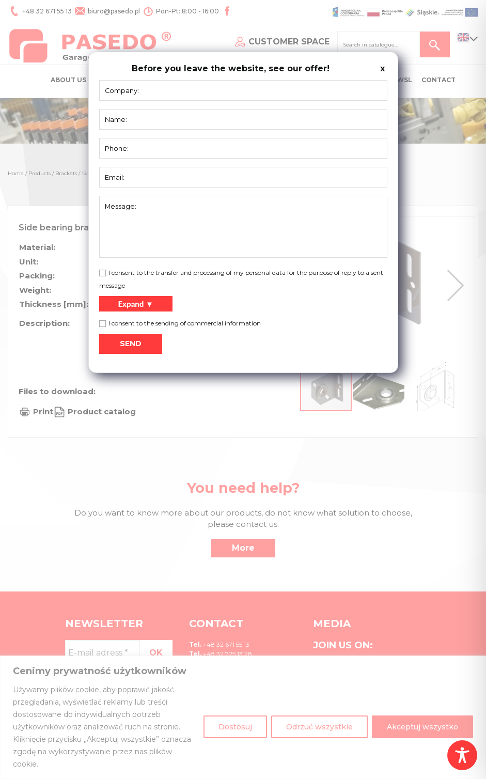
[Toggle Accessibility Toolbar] (462, 755)
